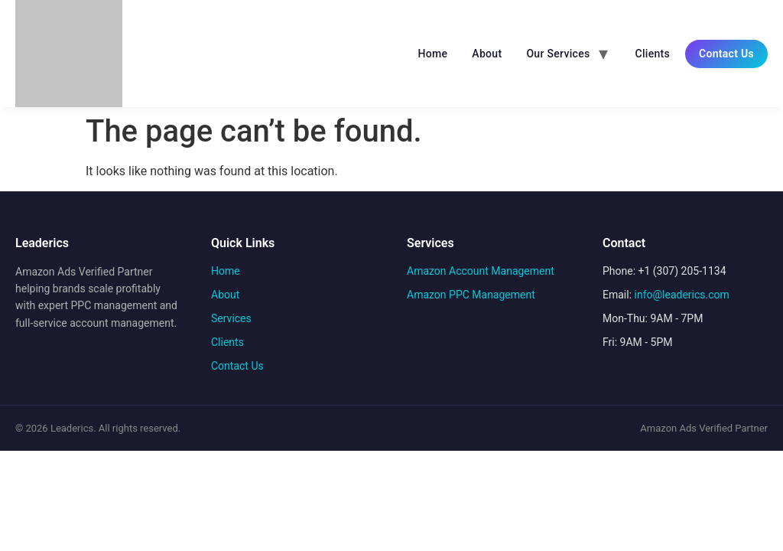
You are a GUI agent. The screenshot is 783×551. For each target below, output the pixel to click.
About (487, 53)
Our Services (558, 53)
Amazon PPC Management (471, 295)
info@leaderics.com (682, 295)
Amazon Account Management (480, 271)
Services (231, 318)
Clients (652, 53)
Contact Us (726, 53)
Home (433, 53)
